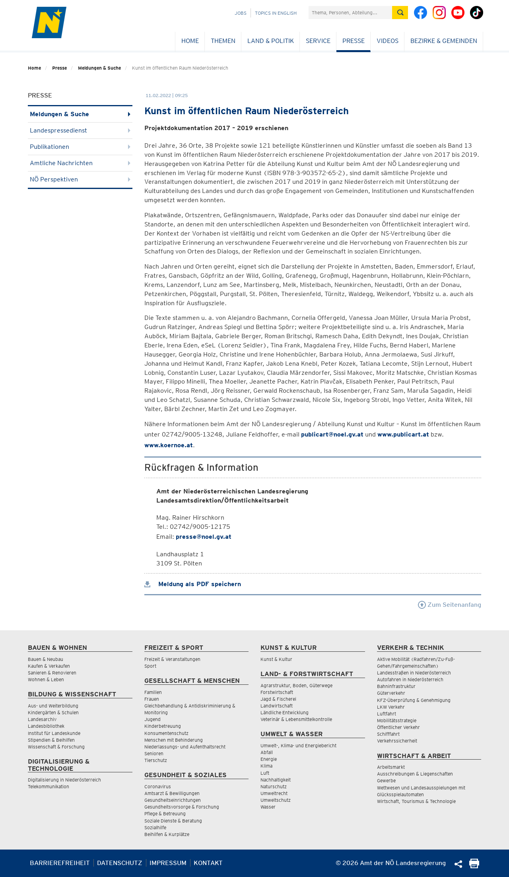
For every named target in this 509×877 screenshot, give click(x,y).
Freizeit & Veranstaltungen (172, 659)
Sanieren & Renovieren (52, 673)
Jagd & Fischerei (278, 699)
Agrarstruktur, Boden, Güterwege (296, 685)
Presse (353, 41)
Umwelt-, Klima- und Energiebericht (298, 745)
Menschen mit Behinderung (173, 740)
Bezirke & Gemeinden (443, 41)
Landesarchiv (42, 719)
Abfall (266, 752)
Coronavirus (157, 786)
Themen (223, 41)
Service (318, 41)
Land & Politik (270, 41)
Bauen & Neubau (45, 659)
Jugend (152, 719)
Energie (268, 759)
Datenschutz (119, 863)
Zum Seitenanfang (449, 604)
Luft (264, 773)
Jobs (241, 13)
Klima (266, 766)
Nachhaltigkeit (275, 780)
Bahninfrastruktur (396, 686)
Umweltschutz (275, 800)
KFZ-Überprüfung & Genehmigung (414, 700)
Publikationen (80, 146)
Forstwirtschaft (276, 692)
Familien (153, 692)
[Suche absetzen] (400, 12)
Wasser (268, 807)
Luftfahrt (386, 714)
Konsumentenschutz (166, 733)
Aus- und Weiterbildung (53, 706)
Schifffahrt (388, 734)
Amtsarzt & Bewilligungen (172, 793)
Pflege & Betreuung (165, 814)
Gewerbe (386, 780)
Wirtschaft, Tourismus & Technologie (416, 801)
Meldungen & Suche (99, 68)
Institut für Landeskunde (54, 733)
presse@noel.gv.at (203, 536)
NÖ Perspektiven (80, 179)
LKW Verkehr (391, 707)
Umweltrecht (274, 793)
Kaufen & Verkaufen (49, 666)
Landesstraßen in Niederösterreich (414, 673)
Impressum (168, 863)
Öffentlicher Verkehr (398, 727)
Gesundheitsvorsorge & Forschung (181, 807)
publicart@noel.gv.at (332, 434)
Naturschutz (273, 786)
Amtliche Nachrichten (80, 163)
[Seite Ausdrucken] (474, 866)
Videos (387, 41)
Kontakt (208, 863)
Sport (150, 666)
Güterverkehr (391, 693)
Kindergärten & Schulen (53, 712)
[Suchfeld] (350, 12)
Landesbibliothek (46, 726)
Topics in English (276, 13)
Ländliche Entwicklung (284, 712)
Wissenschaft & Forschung (56, 747)
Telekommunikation (48, 786)
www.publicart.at (403, 434)
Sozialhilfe (155, 827)
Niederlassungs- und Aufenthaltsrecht (184, 747)
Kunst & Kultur (276, 659)
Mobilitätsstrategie (396, 720)
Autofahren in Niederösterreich (410, 679)
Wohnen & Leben (46, 679)
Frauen (151, 699)
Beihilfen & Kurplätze (166, 834)
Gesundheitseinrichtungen (172, 800)
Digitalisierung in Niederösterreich (64, 780)
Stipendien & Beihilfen (51, 740)
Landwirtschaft (276, 706)
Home (190, 41)
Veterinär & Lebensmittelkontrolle (296, 719)
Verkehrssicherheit (397, 741)
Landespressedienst (80, 130)
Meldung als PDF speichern (192, 584)
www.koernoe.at (168, 445)
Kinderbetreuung (162, 726)
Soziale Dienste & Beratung (173, 821)
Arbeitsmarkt (391, 767)
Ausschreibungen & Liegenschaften (415, 774)
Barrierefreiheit (60, 863)
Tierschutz (155, 760)
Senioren (153, 753)
